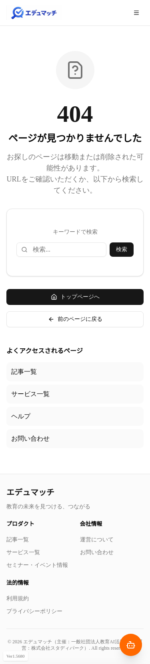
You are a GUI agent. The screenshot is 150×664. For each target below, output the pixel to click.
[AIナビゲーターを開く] (131, 645)
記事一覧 (24, 371)
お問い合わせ (30, 438)
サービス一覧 (30, 394)
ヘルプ (20, 416)
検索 (121, 249)
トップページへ (75, 297)
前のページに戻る (75, 319)
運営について (97, 540)
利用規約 (17, 599)
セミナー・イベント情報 (37, 565)
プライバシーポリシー (34, 611)
